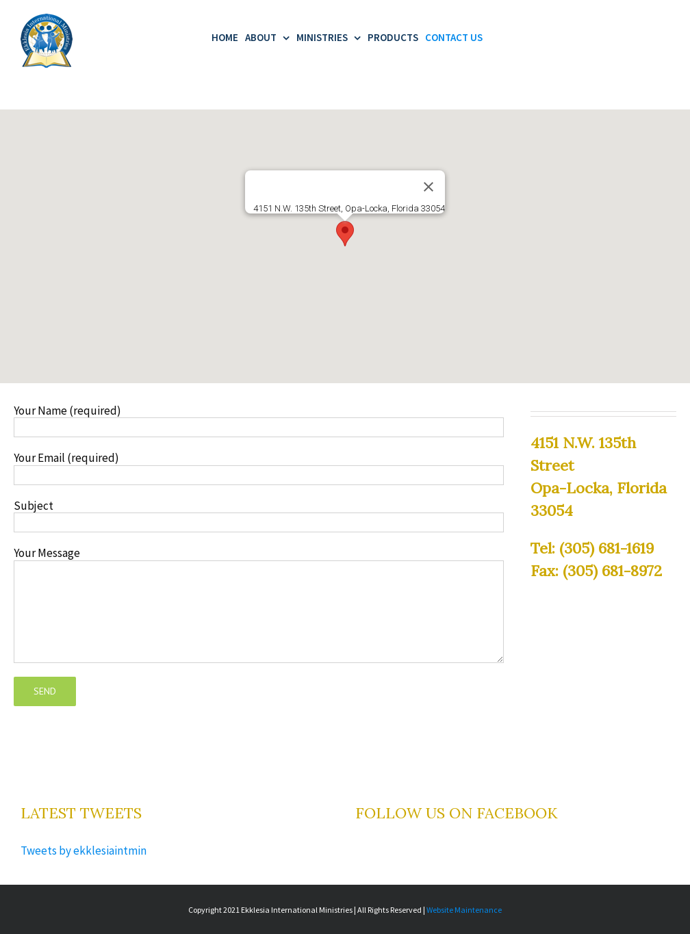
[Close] (428, 180)
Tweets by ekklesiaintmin (83, 843)
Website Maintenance (464, 903)
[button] (345, 226)
